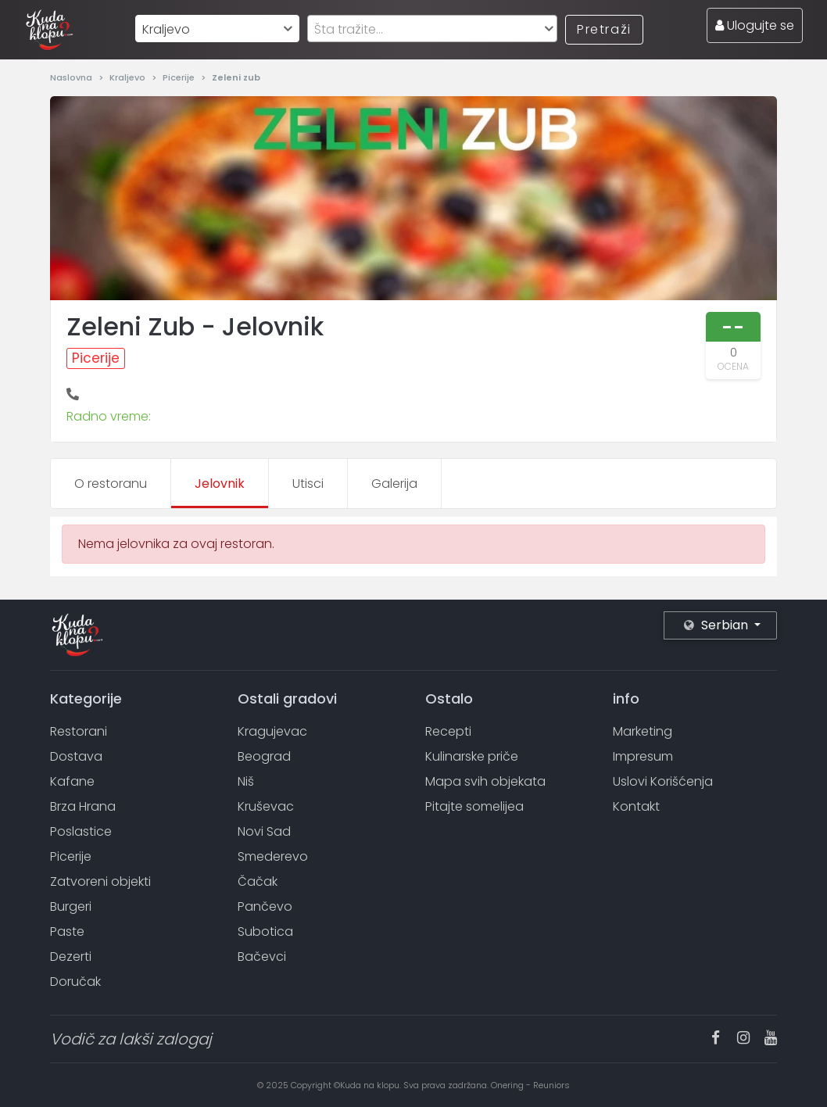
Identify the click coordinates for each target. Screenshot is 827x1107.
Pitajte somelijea (474, 806)
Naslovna (72, 77)
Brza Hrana (83, 806)
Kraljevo (128, 77)
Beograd (264, 756)
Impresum (643, 756)
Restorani (78, 731)
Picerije (180, 77)
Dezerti (70, 956)
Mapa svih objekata (485, 781)
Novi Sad (264, 831)
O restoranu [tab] (110, 484)
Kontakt (636, 806)
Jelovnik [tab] (220, 484)
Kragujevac (272, 731)
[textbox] (432, 29)
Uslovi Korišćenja (663, 781)
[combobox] (217, 28)
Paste (67, 931)
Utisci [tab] (308, 484)
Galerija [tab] (394, 484)
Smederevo (273, 856)
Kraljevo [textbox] (166, 29)
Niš (246, 781)
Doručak (75, 982)
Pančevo (265, 906)
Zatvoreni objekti (100, 881)
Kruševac (266, 806)
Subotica (265, 931)
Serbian (717, 625)
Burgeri (70, 906)
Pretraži (604, 29)
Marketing (642, 731)
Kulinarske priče (471, 756)
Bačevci (262, 956)
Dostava (76, 756)
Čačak (257, 881)
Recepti (448, 731)
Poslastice (81, 831)
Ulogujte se (754, 25)
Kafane (72, 781)
